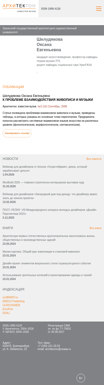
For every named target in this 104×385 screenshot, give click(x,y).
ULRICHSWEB (11, 305)
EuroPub (8, 309)
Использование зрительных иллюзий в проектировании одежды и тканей (47, 275)
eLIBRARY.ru (10, 297)
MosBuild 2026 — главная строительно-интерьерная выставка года (43, 182)
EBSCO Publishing (14, 301)
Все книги (95, 228)
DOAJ (6, 313)
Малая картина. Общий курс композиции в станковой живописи (41, 251)
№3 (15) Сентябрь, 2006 (52, 106)
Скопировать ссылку (17, 133)
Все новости (93, 159)
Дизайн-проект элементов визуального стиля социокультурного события (47, 263)
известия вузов (26, 11)
